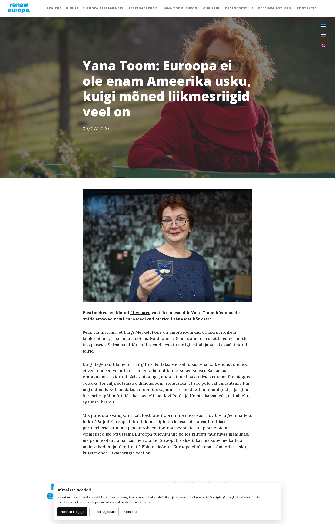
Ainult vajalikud (104, 512)
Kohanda (130, 512)
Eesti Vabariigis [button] (143, 8)
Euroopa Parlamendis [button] (103, 8)
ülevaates (140, 312)
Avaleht (54, 8)
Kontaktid (307, 8)
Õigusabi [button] (211, 8)
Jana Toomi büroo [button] (180, 8)
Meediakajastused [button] (274, 8)
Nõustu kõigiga (72, 512)
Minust (72, 8)
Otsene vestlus (239, 8)
